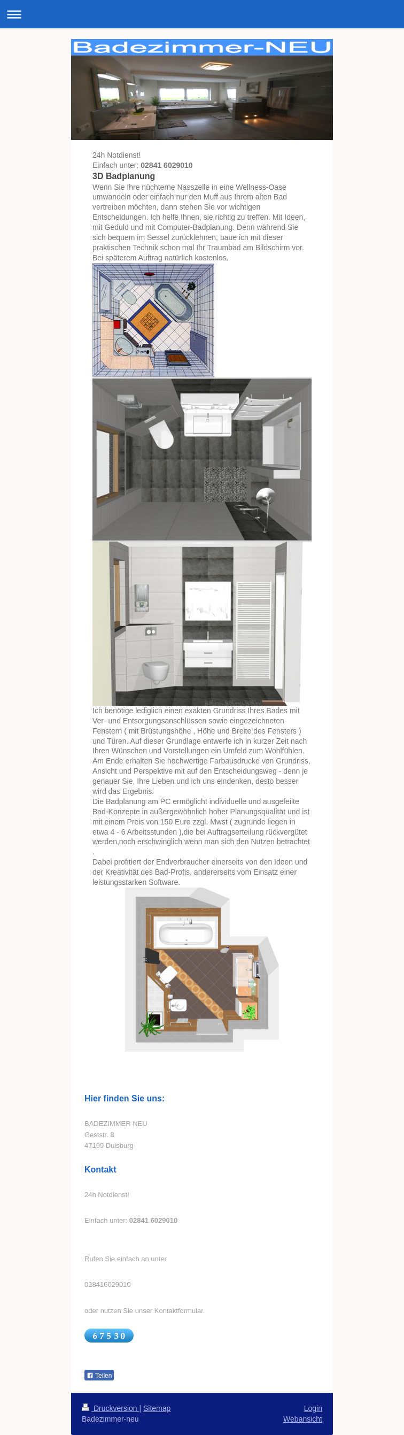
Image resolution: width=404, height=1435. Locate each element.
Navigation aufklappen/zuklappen (202, 14)
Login (313, 1408)
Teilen (99, 1375)
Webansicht (302, 1419)
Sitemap (156, 1408)
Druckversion (110, 1408)
